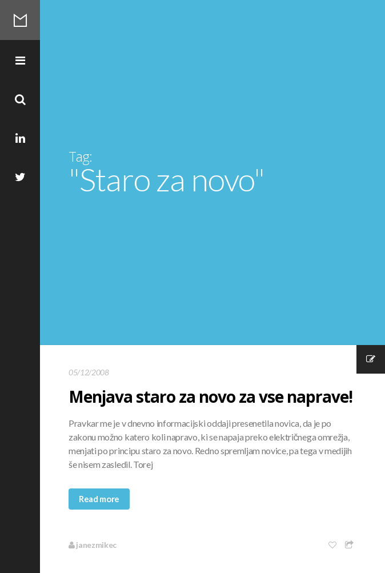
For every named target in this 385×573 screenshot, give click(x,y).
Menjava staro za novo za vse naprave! (210, 396)
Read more (99, 499)
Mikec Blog (20, 20)
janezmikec (93, 545)
